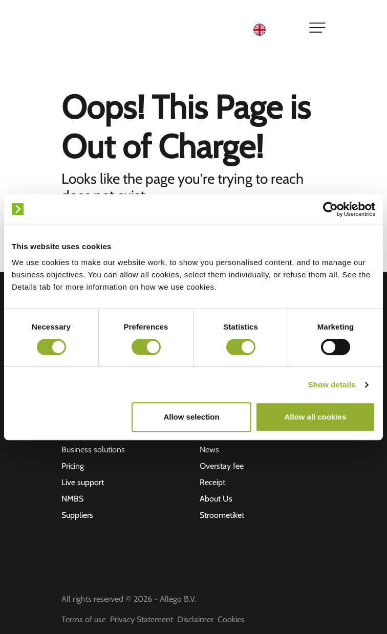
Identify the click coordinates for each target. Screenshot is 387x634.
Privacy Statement (141, 619)
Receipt (212, 482)
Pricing (72, 466)
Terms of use (83, 619)
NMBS (72, 499)
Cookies (231, 619)
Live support (82, 482)
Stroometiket (222, 515)
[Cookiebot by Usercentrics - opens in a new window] (330, 209)
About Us (216, 499)
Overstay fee (222, 466)
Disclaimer (195, 619)
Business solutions (93, 449)
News (209, 449)
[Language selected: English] (274, 28)
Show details (332, 384)
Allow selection (191, 416)
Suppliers (77, 515)
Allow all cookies (315, 416)
